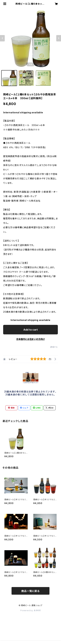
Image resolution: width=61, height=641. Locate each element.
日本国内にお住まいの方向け (30, 339)
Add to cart (30, 329)
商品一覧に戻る (30, 591)
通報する (54, 347)
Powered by (30, 610)
